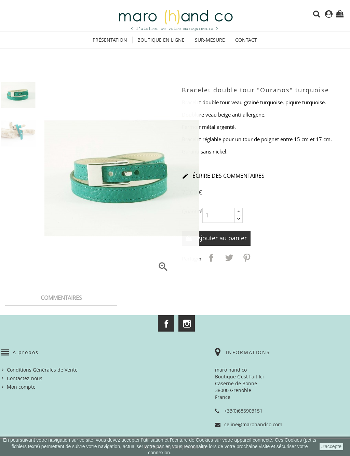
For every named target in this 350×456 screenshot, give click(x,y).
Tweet (229, 258)
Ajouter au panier (221, 238)
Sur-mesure (210, 40)
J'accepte (331, 446)
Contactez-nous (24, 378)
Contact (246, 40)
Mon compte (21, 387)
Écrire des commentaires (223, 176)
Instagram (186, 323)
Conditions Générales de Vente (42, 369)
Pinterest (247, 258)
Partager (211, 258)
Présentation (110, 40)
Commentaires (61, 297)
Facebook (166, 323)
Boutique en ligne (161, 40)
